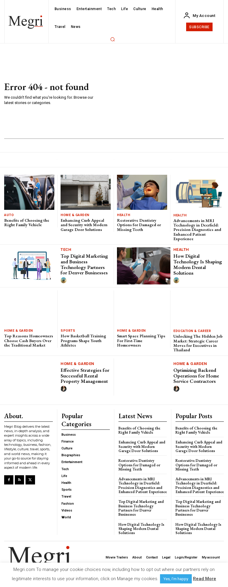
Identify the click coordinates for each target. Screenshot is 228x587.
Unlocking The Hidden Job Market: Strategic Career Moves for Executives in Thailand (198, 342)
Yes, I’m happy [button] (176, 579)
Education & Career (192, 331)
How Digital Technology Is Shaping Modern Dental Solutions (197, 264)
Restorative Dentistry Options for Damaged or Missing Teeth (139, 225)
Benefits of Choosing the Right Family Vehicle (26, 222)
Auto (9, 215)
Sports (68, 330)
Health (123, 215)
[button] (112, 39)
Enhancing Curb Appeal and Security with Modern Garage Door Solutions (84, 225)
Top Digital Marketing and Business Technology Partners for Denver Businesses (84, 264)
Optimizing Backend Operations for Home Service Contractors (196, 375)
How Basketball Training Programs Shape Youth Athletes (83, 340)
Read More (204, 578)
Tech (66, 249)
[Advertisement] (159, 94)
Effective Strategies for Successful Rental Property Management (85, 375)
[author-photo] (64, 280)
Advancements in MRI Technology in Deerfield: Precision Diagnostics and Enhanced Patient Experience (197, 230)
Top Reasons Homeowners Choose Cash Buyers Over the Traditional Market (28, 340)
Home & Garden (75, 215)
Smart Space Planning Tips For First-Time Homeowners (141, 340)
